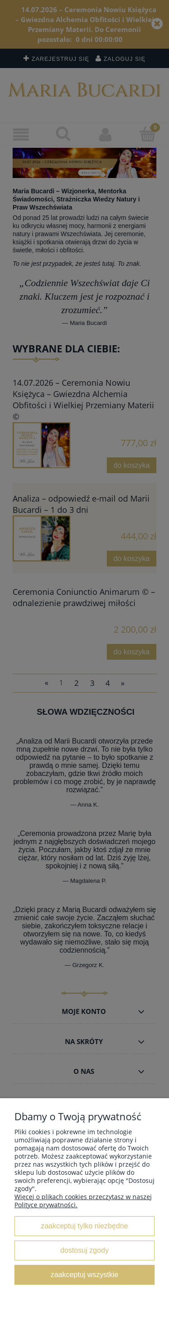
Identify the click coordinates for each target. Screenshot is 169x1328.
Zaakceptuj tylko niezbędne (84, 1226)
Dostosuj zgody (84, 1250)
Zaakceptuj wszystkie (84, 1274)
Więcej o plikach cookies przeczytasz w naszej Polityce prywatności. (83, 1200)
